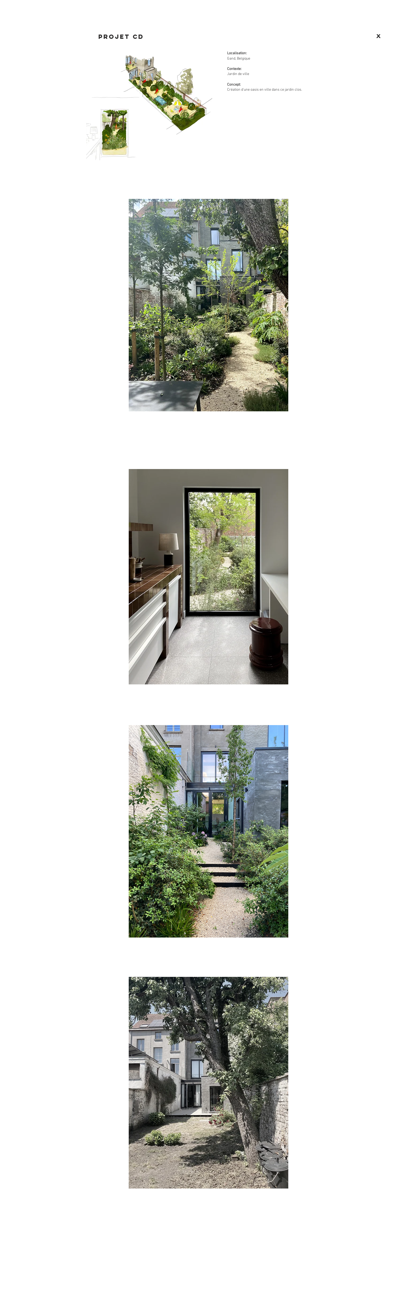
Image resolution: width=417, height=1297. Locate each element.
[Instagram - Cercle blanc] (369, 180)
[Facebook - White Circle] (356, 180)
